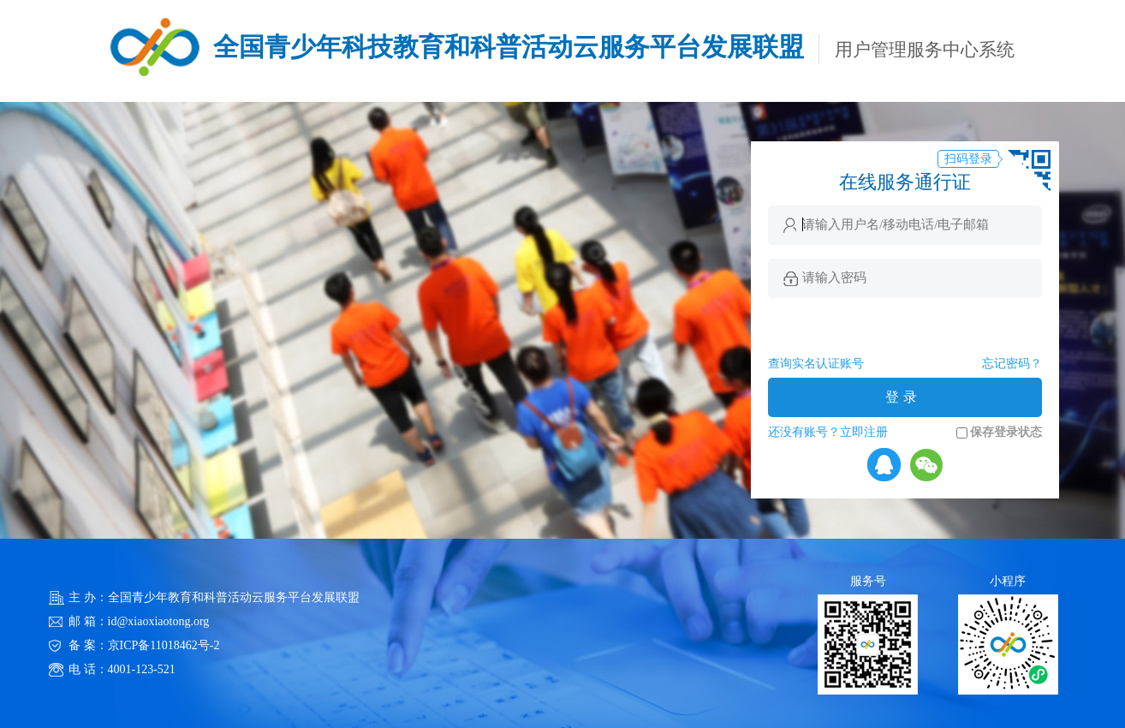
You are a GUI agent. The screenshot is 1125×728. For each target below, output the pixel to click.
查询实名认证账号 (816, 363)
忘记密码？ (1012, 363)
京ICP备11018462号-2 (164, 645)
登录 (903, 397)
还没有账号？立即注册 (828, 432)
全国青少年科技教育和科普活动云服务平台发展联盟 (508, 47)
